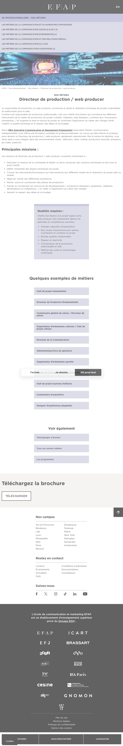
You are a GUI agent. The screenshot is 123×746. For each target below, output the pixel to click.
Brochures (20, 739)
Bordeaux (41, 528)
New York (69, 535)
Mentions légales (61, 721)
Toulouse (69, 528)
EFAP (62, 7)
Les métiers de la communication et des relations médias (34, 39)
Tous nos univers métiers (49, 448)
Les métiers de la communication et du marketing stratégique (37, 24)
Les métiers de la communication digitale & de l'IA (30, 29)
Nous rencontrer (61, 739)
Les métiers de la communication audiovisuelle (28, 48)
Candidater (102, 739)
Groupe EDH (66, 621)
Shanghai (69, 538)
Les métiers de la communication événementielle (29, 34)
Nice (38, 542)
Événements (42, 569)
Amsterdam (70, 545)
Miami (67, 531)
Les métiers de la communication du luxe (25, 44)
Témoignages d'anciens (48, 437)
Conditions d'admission (74, 566)
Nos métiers (38, 17)
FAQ (38, 576)
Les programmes (45, 459)
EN (118, 6)
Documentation (70, 569)
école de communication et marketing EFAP (62, 614)
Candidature (68, 573)
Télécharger (16, 496)
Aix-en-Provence (45, 524)
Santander (70, 542)
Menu (5, 7)
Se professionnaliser (15, 17)
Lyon (38, 535)
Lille (38, 531)
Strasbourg (70, 524)
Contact (40, 566)
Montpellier (42, 538)
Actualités (41, 573)
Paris (38, 545)
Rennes (40, 548)
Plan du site (62, 717)
